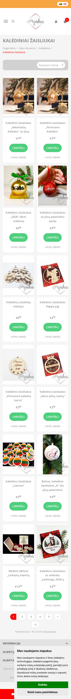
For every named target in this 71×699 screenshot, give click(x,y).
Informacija (11, 643)
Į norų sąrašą (18, 157)
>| (35, 624)
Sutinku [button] (42, 684)
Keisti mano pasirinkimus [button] (42, 692)
